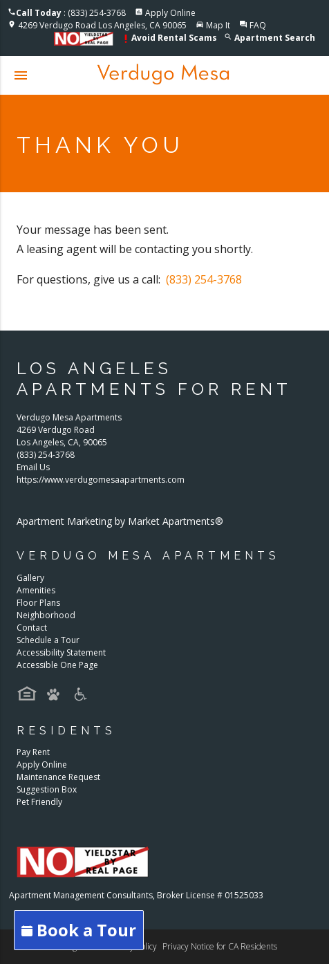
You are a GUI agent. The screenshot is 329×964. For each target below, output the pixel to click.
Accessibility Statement (61, 652)
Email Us (33, 467)
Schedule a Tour (48, 640)
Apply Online (170, 13)
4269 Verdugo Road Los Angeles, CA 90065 (102, 25)
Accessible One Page (57, 665)
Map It (218, 25)
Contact (32, 627)
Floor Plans (38, 603)
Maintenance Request (58, 777)
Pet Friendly (39, 802)
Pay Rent (33, 752)
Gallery (30, 578)
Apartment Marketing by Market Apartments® (120, 521)
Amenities (36, 590)
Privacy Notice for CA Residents (219, 946)
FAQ (258, 25)
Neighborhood (46, 615)
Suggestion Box (47, 789)
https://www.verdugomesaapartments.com (101, 479)
